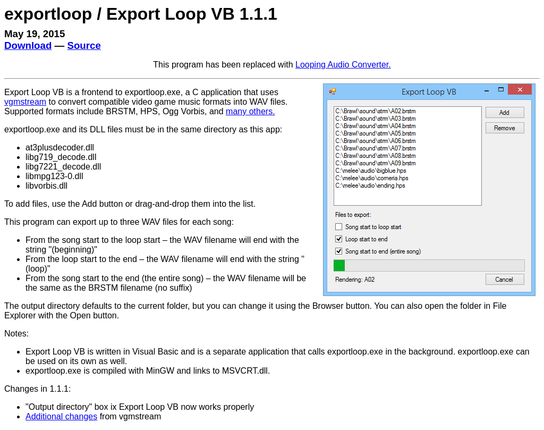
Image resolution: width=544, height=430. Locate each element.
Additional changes (61, 416)
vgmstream (25, 101)
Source (83, 45)
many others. (250, 111)
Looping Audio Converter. (343, 64)
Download (28, 45)
